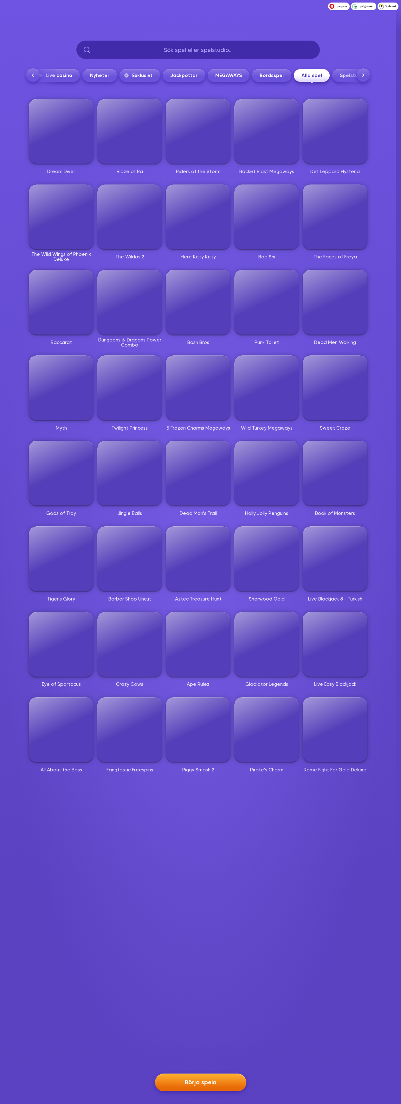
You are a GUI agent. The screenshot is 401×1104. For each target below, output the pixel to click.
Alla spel (311, 77)
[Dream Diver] (61, 131)
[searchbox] (198, 50)
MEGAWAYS (228, 75)
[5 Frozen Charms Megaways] (198, 387)
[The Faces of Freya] (335, 217)
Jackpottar (183, 75)
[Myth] (61, 387)
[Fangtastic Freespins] (129, 729)
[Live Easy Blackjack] (335, 644)
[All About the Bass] (61, 729)
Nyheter (99, 75)
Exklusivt (137, 75)
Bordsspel (272, 75)
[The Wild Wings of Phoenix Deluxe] (61, 217)
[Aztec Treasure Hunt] (198, 558)
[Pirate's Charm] (266, 729)
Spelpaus (338, 6)
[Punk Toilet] (266, 302)
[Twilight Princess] (129, 387)
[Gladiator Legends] (266, 644)
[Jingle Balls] (129, 473)
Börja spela (201, 1082)
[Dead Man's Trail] (198, 473)
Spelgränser (362, 6)
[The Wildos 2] (129, 217)
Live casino (54, 75)
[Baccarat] (61, 302)
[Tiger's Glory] (61, 558)
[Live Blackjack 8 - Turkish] (335, 558)
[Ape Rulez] (198, 644)
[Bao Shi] (266, 217)
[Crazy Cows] (129, 644)
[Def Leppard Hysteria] (335, 131)
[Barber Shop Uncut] (129, 558)
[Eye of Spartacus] (61, 644)
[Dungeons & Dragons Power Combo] (129, 302)
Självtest (387, 6)
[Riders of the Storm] (198, 131)
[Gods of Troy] (61, 473)
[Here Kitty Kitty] (198, 217)
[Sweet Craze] (335, 387)
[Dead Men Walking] (335, 302)
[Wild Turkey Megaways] (266, 387)
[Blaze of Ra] (129, 131)
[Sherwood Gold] (266, 558)
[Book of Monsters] (335, 473)
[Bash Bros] (198, 302)
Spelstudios (354, 75)
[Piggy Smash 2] (198, 729)
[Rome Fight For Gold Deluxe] (335, 729)
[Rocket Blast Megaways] (266, 131)
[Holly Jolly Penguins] (266, 473)
